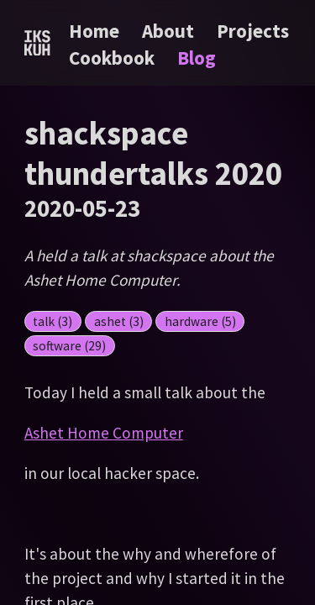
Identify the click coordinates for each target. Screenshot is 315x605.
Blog (196, 57)
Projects (253, 30)
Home (94, 30)
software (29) (69, 346)
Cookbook (114, 57)
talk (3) (52, 321)
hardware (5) (200, 321)
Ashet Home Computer (103, 433)
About (170, 30)
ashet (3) (119, 321)
